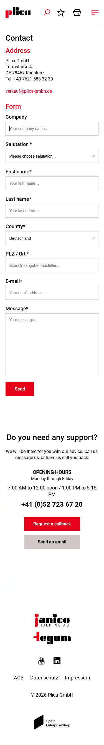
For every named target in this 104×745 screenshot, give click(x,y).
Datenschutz (44, 678)
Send (20, 389)
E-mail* (14, 281)
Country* (15, 226)
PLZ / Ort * (17, 254)
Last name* (18, 199)
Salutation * (19, 144)
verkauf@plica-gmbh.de (29, 91)
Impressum (77, 678)
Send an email (52, 542)
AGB (19, 678)
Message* (17, 308)
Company (16, 117)
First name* (19, 171)
